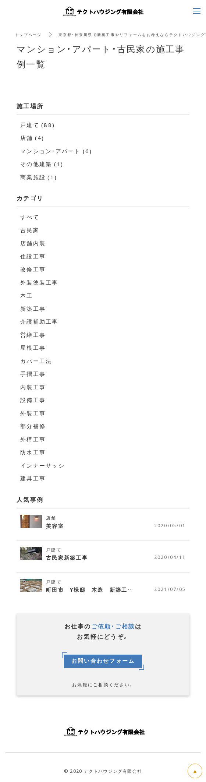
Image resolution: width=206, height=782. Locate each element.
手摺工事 (33, 374)
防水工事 (33, 452)
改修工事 (33, 269)
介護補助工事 (39, 321)
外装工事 (33, 413)
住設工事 (33, 256)
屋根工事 (33, 348)
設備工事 (33, 400)
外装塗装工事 (39, 282)
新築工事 (33, 308)
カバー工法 (36, 361)
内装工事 (33, 387)
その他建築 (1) (41, 164)
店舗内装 (33, 243)
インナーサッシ (42, 465)
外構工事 (33, 439)
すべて (29, 217)
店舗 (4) (32, 138)
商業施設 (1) (38, 177)
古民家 (29, 230)
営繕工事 (33, 335)
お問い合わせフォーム (103, 661)
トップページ (28, 34)
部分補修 (33, 426)
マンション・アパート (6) (56, 151)
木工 (26, 295)
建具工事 (33, 478)
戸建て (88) (37, 125)
